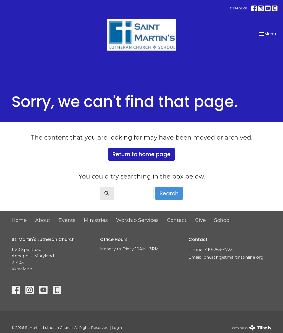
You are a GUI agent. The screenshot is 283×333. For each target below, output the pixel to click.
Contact (177, 220)
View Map (22, 268)
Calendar (238, 8)
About (42, 220)
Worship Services (137, 220)
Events (67, 220)
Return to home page (141, 154)
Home (19, 220)
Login (117, 328)
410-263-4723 (219, 249)
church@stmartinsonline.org (233, 257)
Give (200, 220)
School (222, 220)
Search (169, 193)
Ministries (96, 220)
